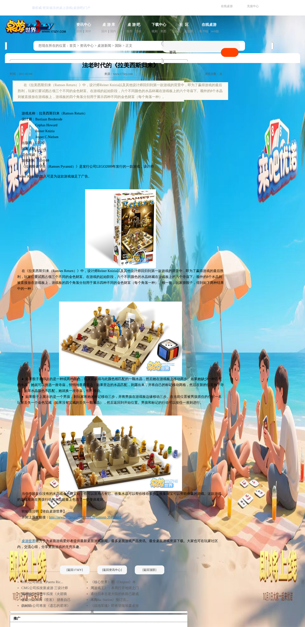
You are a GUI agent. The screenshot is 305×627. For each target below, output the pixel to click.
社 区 (184, 25)
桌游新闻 (104, 46)
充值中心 (253, 6)
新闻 (79, 31)
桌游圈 (188, 31)
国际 (118, 46)
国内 (113, 31)
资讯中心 (83, 25)
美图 (163, 31)
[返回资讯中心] (112, 570)
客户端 (203, 31)
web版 (215, 31)
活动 (138, 31)
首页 (72, 46)
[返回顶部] (149, 570)
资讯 (172, 52)
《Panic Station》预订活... (110, 600)
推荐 (129, 31)
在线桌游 (227, 6)
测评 (88, 31)
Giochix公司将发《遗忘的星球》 (45, 606)
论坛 (178, 31)
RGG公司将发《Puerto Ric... (42, 582)
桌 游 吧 (133, 25)
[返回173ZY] (75, 570)
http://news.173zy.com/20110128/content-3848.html (85, 517)
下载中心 (159, 25)
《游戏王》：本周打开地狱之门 (115, 588)
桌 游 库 (108, 25)
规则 (154, 31)
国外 (104, 31)
